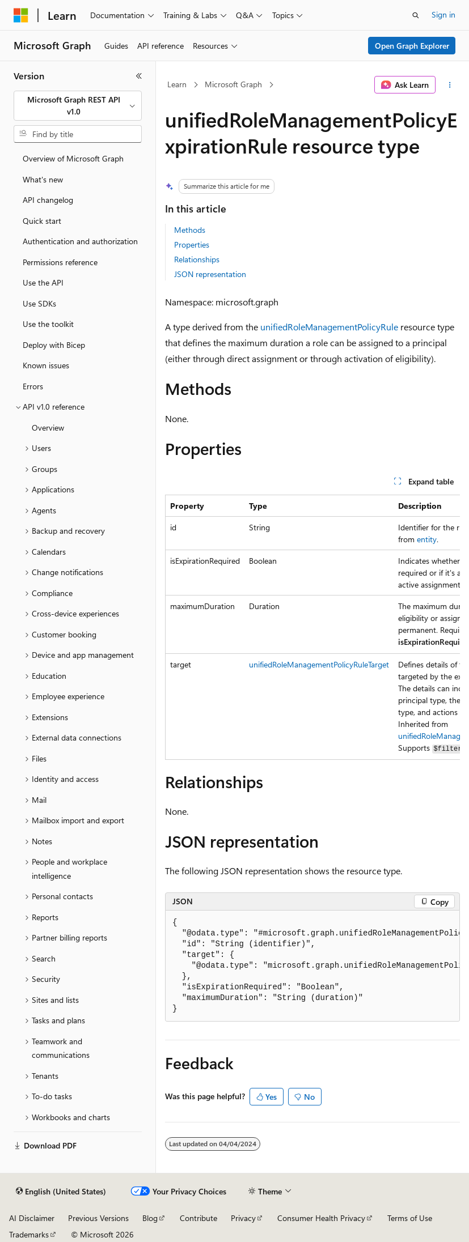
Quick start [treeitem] (42, 220)
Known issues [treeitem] (46, 365)
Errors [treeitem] (33, 386)
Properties (191, 244)
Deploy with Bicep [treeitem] (54, 344)
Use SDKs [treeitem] (39, 303)
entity (427, 539)
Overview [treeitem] (48, 427)
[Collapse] (139, 76)
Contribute (198, 1218)
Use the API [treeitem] (43, 282)
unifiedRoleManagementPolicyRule (329, 327)
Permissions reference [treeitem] (60, 262)
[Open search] (415, 15)
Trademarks (29, 1234)
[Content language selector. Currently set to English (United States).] (61, 1192)
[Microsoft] (21, 15)
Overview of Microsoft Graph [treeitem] (73, 158)
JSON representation (210, 274)
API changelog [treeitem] (48, 199)
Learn (177, 84)
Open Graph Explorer (412, 45)
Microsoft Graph (233, 84)
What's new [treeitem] (43, 179)
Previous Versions (98, 1218)
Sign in (443, 14)
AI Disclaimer (31, 1218)
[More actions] (450, 85)
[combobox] (78, 106)
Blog (150, 1218)
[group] (312, 627)
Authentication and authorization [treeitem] (80, 241)
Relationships (196, 259)
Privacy (243, 1218)
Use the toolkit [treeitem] (48, 323)
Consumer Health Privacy (321, 1218)
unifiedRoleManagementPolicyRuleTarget (319, 664)
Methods (189, 229)
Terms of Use (409, 1218)
